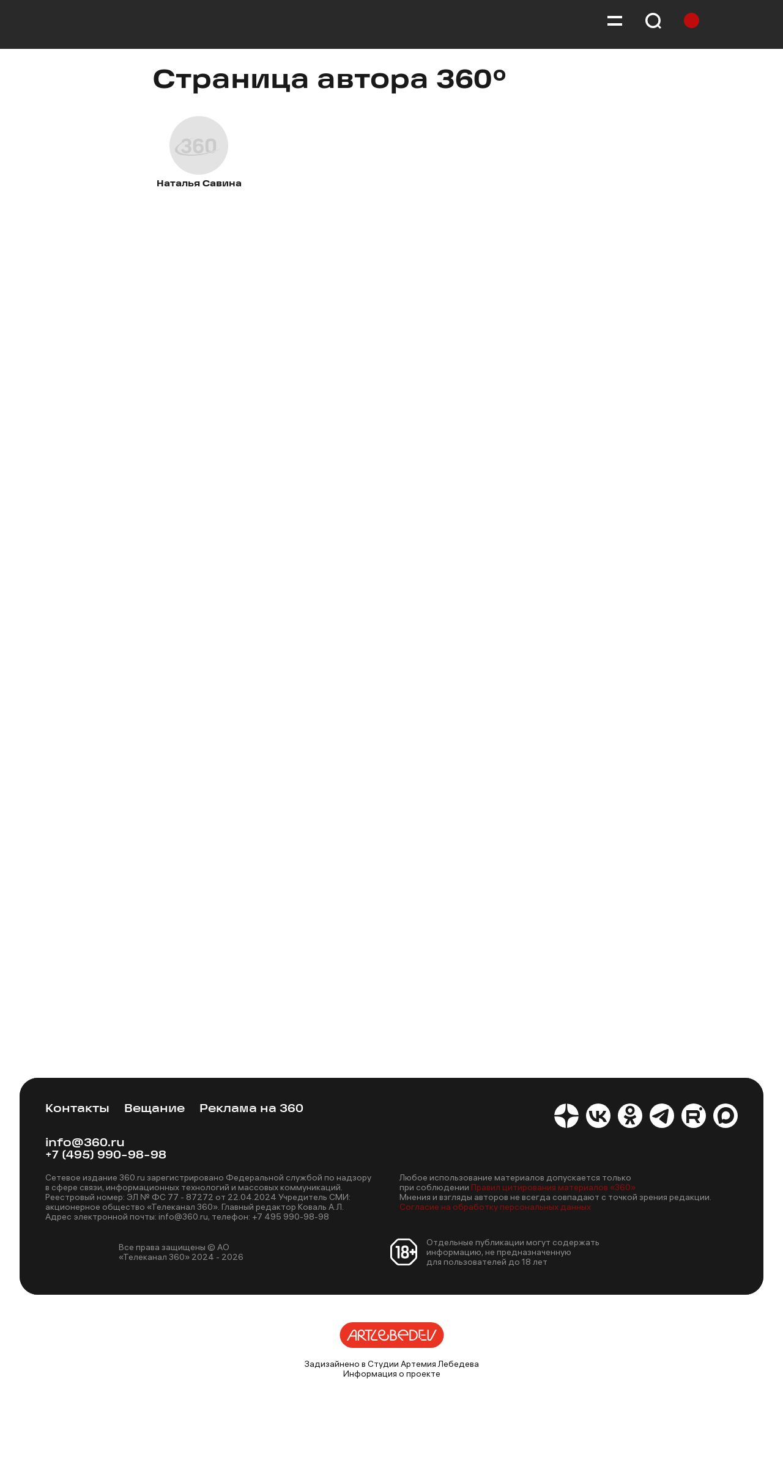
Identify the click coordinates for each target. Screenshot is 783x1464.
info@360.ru (85, 1143)
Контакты (77, 1109)
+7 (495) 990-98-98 (105, 1156)
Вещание (154, 1109)
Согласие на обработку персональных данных (495, 1206)
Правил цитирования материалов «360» (553, 1187)
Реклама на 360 (251, 1109)
